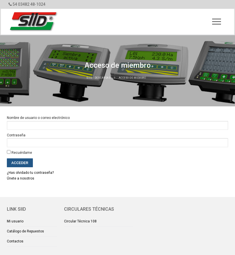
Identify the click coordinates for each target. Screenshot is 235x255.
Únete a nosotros (20, 178)
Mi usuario (15, 221)
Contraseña (16, 135)
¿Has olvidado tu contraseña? (30, 173)
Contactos (15, 241)
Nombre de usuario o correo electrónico (38, 118)
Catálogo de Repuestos (25, 231)
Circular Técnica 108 (80, 221)
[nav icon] (217, 21)
